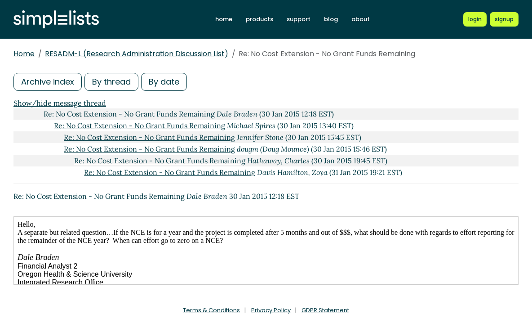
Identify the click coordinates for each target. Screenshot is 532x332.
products (259, 19)
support (298, 19)
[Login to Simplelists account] (475, 19)
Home (24, 54)
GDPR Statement (325, 310)
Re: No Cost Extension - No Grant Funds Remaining (139, 125)
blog (331, 19)
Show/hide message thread (59, 103)
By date (164, 81)
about (360, 19)
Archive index (47, 81)
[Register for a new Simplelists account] (504, 19)
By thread (111, 81)
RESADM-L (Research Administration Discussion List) (136, 54)
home (223, 19)
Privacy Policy (271, 310)
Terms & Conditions (211, 310)
